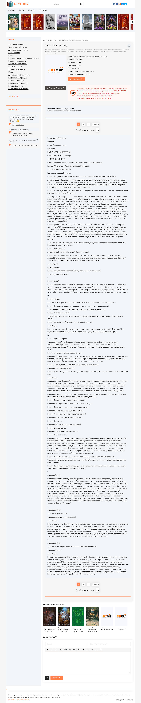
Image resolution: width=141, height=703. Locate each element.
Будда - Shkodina (18, 125)
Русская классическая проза (96, 56)
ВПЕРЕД (95, 124)
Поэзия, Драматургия (17, 86)
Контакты (43, 10)
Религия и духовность (17, 61)
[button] (48, 650)
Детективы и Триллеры (17, 64)
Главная (11, 10)
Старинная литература (17, 78)
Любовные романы (16, 44)
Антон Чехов (78, 62)
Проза (81, 56)
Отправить (57, 677)
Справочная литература (18, 83)
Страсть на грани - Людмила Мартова (25, 145)
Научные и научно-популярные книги (23, 58)
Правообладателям (22, 700)
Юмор (10, 72)
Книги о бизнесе (15, 66)
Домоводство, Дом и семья (19, 75)
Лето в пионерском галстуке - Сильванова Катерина (23, 134)
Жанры (21, 10)
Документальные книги (18, 50)
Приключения (14, 53)
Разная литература (16, 80)
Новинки (31, 10)
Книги (75, 56)
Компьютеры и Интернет (18, 89)
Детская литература (16, 69)
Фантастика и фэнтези (17, 47)
